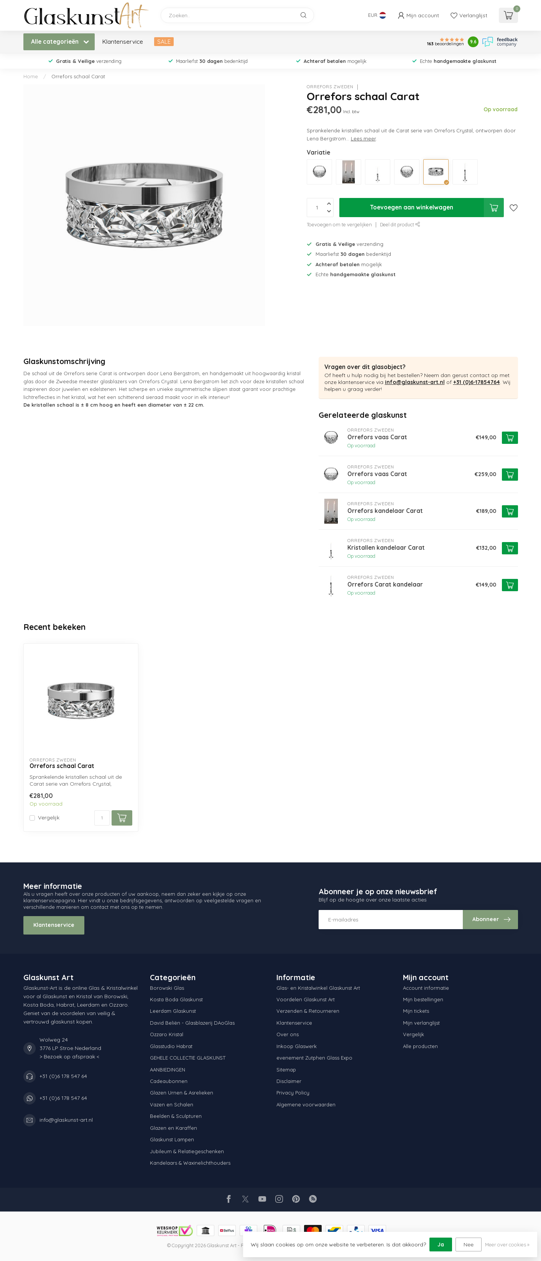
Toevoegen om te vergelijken (339, 224)
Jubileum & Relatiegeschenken (187, 1151)
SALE (164, 41)
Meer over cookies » (507, 1244)
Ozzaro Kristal (166, 1034)
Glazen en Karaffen (173, 1128)
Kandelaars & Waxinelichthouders (190, 1163)
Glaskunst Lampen (172, 1139)
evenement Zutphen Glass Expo (314, 1058)
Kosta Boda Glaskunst (176, 999)
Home (30, 76)
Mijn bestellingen (423, 999)
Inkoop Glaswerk (296, 1046)
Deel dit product (400, 224)
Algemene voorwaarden (305, 1104)
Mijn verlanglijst (421, 1023)
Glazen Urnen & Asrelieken (181, 1093)
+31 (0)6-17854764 (476, 382)
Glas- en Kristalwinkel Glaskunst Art (318, 988)
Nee (469, 1244)
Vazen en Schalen (171, 1104)
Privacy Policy (292, 1093)
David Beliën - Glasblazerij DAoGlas (192, 1023)
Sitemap (286, 1069)
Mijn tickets (416, 1011)
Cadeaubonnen (168, 1081)
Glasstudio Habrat (171, 1046)
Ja (440, 1244)
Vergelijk (48, 818)
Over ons (287, 1034)
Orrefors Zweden (330, 87)
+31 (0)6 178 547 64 (63, 1076)
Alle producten (420, 1046)
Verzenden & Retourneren (307, 1011)
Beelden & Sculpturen (176, 1116)
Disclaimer (288, 1081)
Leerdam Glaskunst (173, 1011)
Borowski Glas (167, 988)
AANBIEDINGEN (167, 1069)
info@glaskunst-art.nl (415, 382)
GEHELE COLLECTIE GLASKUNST (187, 1058)
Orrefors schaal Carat (78, 76)
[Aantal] (102, 818)
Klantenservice (122, 41)
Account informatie (426, 988)
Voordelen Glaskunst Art (305, 999)
